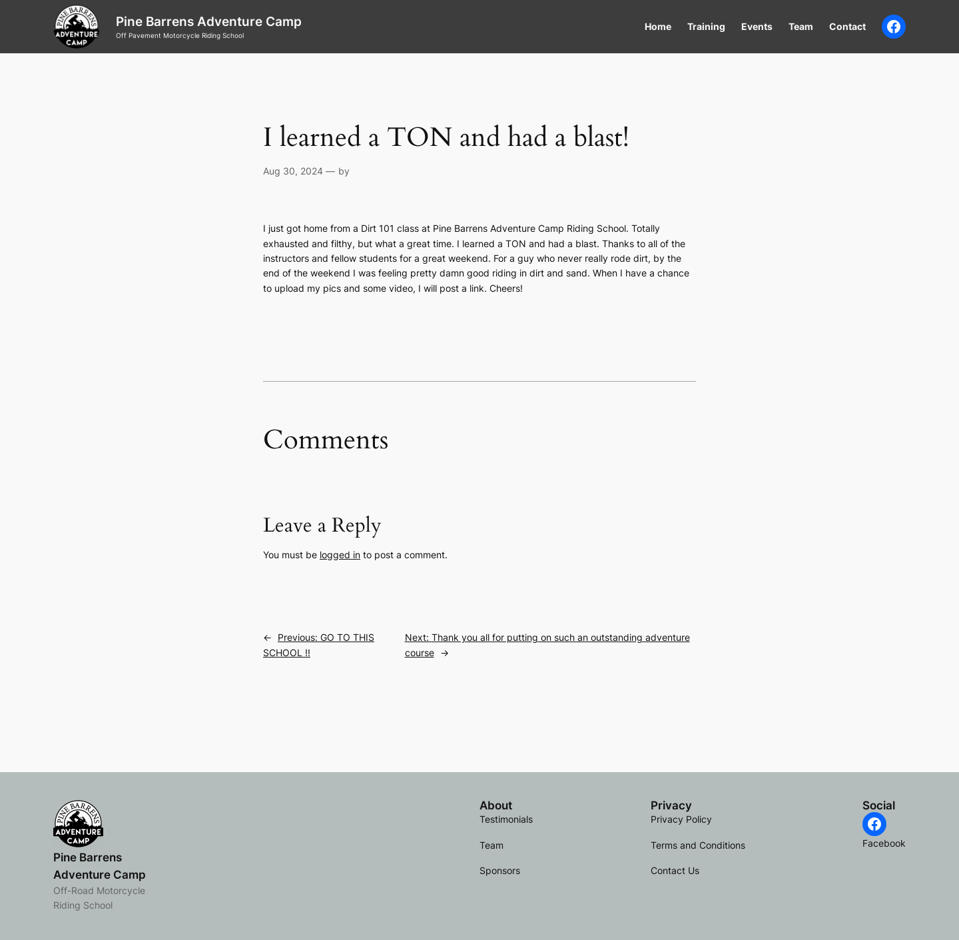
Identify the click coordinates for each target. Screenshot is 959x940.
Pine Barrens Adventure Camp (209, 21)
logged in (340, 554)
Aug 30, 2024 (293, 171)
